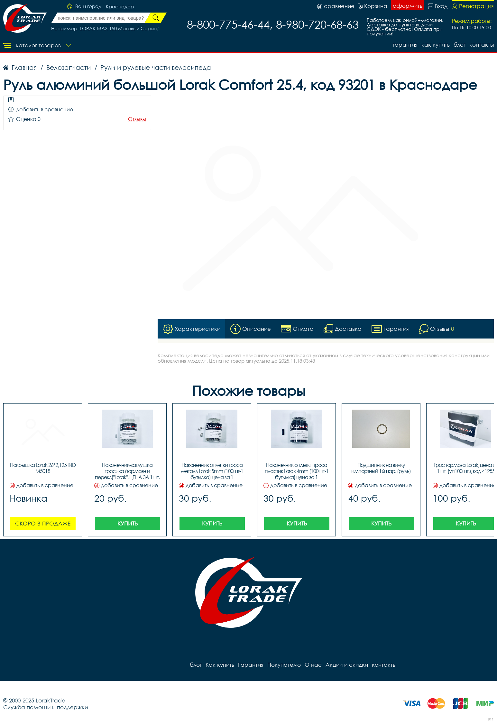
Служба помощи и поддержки (45, 707)
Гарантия (405, 44)
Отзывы (137, 119)
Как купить (435, 44)
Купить (127, 523)
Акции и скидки (347, 664)
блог (459, 44)
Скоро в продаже (42, 523)
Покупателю (284, 664)
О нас (313, 664)
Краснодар (120, 6)
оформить (407, 5)
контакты (481, 44)
